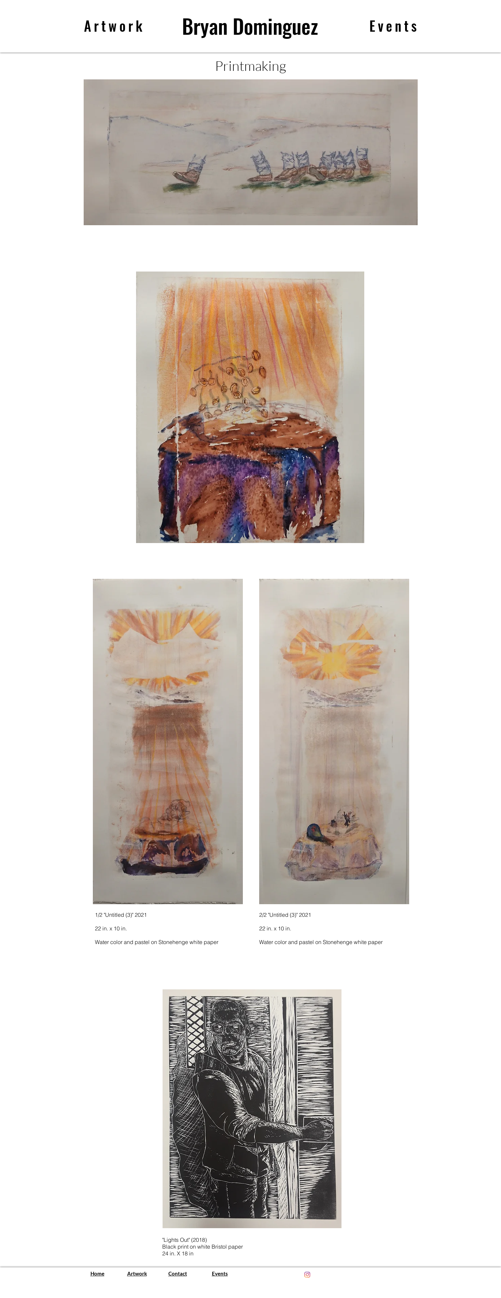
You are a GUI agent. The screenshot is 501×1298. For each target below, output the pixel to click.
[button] (251, 152)
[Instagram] (307, 1275)
